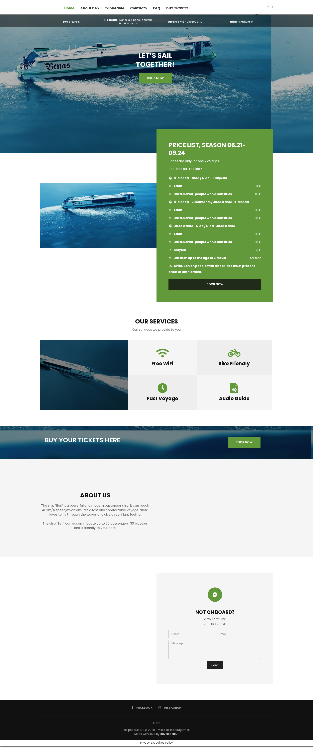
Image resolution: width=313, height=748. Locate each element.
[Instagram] (272, 8)
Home (69, 8)
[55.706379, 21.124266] (98, 630)
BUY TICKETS (177, 8)
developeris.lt (169, 736)
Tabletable (114, 8)
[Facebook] (268, 8)
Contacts (138, 8)
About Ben (89, 8)
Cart (156, 725)
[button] (155, 80)
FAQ (156, 8)
